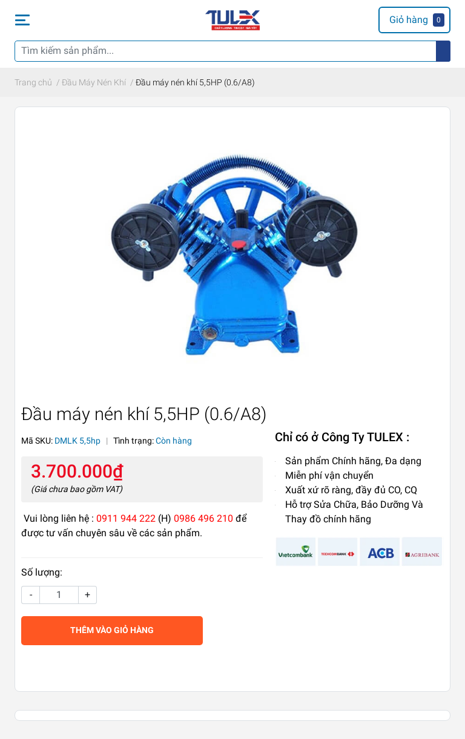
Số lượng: (41, 572)
